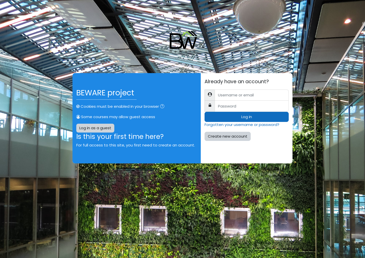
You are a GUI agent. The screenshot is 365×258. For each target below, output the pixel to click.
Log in (246, 116)
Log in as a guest (95, 128)
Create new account (227, 136)
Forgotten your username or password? (242, 124)
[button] (163, 107)
